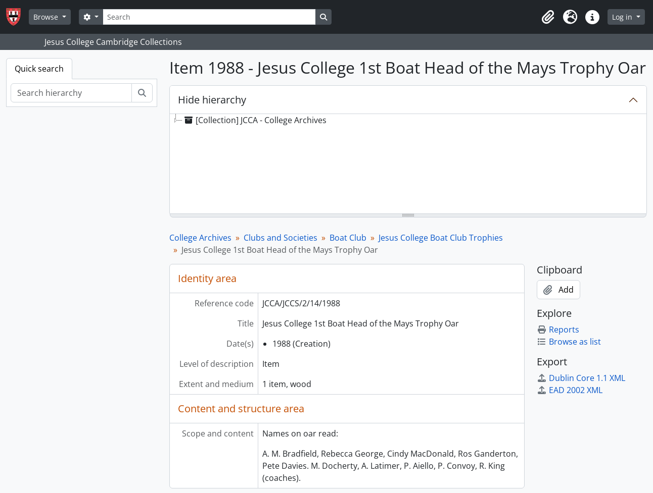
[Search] (209, 17)
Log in (623, 17)
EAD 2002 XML (569, 390)
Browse (46, 17)
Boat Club (348, 237)
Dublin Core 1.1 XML (581, 378)
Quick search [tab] (39, 68)
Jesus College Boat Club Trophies (441, 237)
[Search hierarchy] (71, 92)
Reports (558, 329)
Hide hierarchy (212, 99)
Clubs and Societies (280, 237)
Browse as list (569, 341)
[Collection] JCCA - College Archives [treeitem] (254, 120)
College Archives (200, 237)
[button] (548, 17)
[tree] (408, 164)
